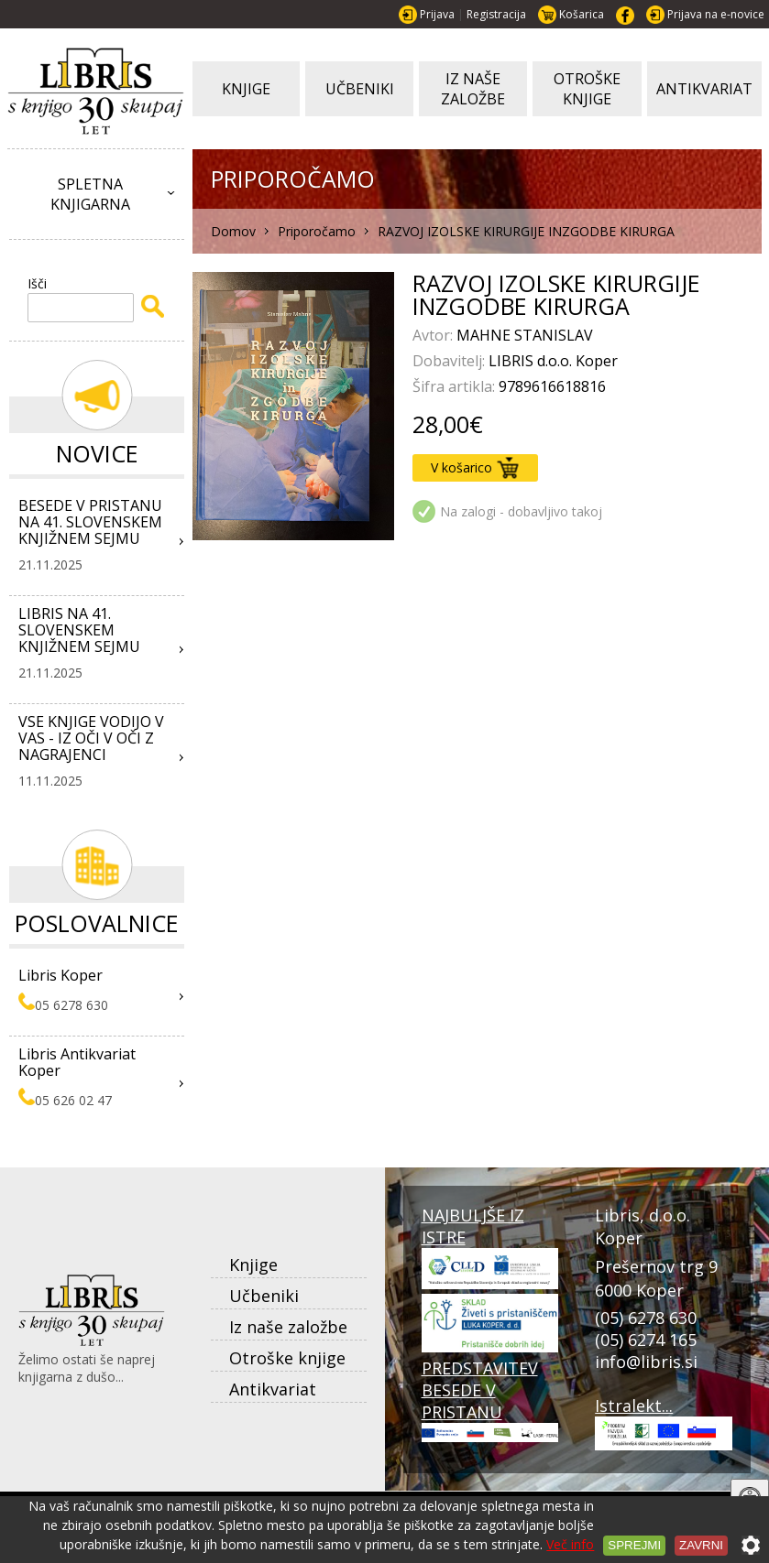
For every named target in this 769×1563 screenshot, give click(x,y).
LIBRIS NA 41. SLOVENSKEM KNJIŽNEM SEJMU (79, 630)
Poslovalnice (97, 923)
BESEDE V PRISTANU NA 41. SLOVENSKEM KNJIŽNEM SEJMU (90, 521)
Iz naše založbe (288, 1327)
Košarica (581, 14)
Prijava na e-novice (715, 14)
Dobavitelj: (450, 361)
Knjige (253, 1264)
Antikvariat (272, 1389)
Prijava (437, 14)
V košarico (475, 467)
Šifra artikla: (455, 386)
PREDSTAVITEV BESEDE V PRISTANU (490, 1399)
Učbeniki (264, 1296)
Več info (570, 1544)
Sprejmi (634, 1545)
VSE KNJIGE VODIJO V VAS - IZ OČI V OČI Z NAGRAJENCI (91, 738)
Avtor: (434, 335)
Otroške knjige (287, 1358)
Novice (97, 453)
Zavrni (701, 1545)
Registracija (496, 14)
